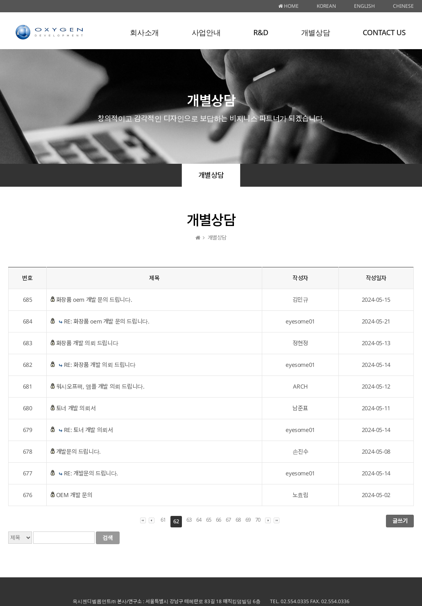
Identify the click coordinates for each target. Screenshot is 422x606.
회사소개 (144, 32)
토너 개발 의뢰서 (75, 408)
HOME (288, 5)
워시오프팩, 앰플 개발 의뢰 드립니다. (100, 386)
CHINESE (403, 5)
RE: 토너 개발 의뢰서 (88, 430)
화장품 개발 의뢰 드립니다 (87, 343)
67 (228, 519)
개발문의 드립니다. (78, 451)
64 (199, 519)
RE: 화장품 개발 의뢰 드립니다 (100, 365)
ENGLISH (364, 5)
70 (258, 519)
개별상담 (315, 32)
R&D (260, 32)
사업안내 (206, 32)
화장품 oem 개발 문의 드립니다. (94, 299)
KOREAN (326, 5)
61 (163, 519)
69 (248, 519)
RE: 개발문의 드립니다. (91, 473)
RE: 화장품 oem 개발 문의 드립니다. (107, 321)
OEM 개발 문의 (74, 495)
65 (208, 519)
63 (189, 519)
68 (238, 519)
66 (218, 519)
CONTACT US (384, 32)
